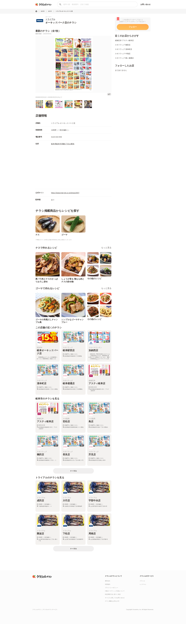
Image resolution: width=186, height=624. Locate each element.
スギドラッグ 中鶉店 (122, 54)
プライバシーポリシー (111, 587)
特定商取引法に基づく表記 (113, 594)
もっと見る (106, 248)
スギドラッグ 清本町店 (123, 49)
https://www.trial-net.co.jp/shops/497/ (65, 193)
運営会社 (107, 581)
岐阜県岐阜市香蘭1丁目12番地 (62, 144)
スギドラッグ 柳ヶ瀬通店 (124, 58)
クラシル (142, 581)
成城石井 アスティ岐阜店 (124, 40)
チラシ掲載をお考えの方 (112, 601)
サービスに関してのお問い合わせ (115, 597)
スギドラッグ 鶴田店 (122, 45)
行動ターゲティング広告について (115, 591)
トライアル (50, 19)
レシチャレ (143, 584)
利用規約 (107, 584)
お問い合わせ (145, 4)
